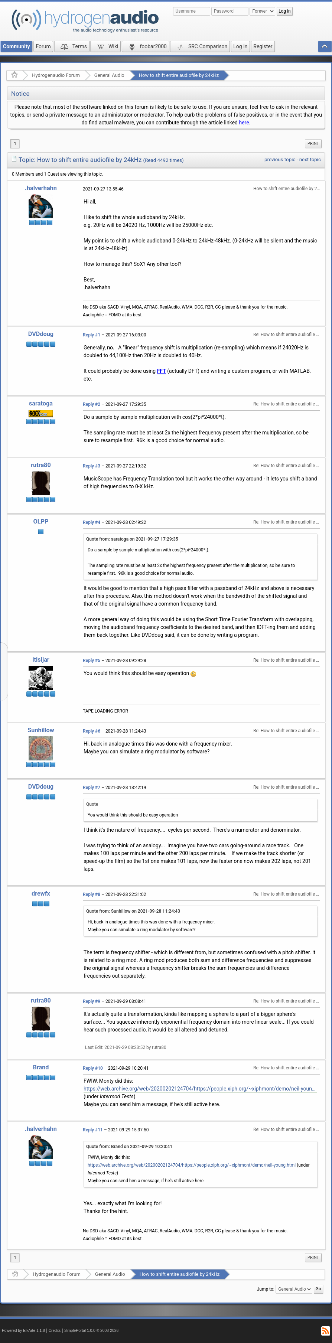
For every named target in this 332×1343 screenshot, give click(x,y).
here (244, 123)
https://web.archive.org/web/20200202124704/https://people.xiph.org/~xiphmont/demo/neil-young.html (200, 1089)
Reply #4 (91, 522)
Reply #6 (91, 731)
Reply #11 (93, 1129)
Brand (41, 1067)
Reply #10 (93, 1068)
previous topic (279, 159)
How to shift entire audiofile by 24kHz (179, 75)
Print (313, 143)
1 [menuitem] (15, 143)
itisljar (40, 659)
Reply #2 (91, 404)
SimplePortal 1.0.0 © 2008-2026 (91, 1331)
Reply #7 (91, 787)
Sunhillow (40, 730)
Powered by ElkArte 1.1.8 (23, 1331)
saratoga (41, 403)
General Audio (109, 75)
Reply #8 (91, 894)
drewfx (41, 893)
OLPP (40, 521)
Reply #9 (91, 1001)
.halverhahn (41, 188)
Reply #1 (91, 335)
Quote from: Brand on (129, 1146)
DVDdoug (40, 334)
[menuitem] (313, 143)
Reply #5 (91, 660)
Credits (55, 1331)
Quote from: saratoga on (132, 539)
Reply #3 (91, 466)
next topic (310, 159)
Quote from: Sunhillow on (133, 911)
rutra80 (41, 465)
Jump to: (265, 1289)
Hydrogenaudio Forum (56, 75)
